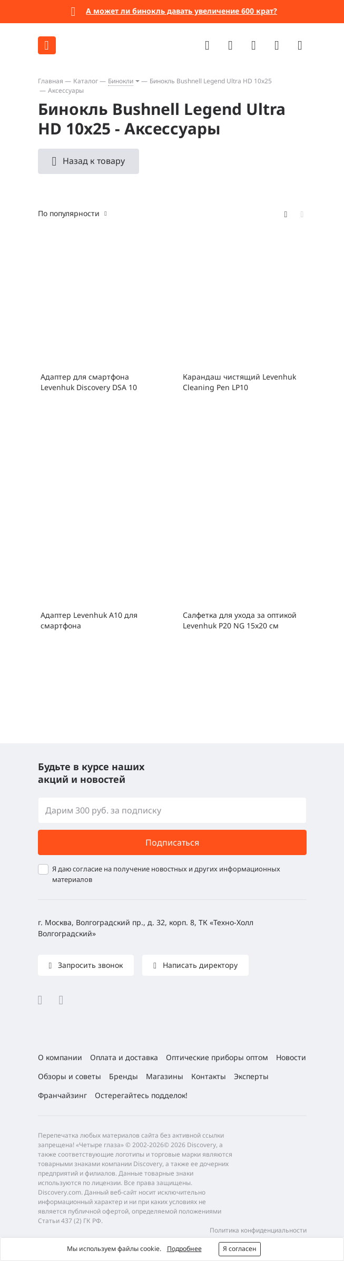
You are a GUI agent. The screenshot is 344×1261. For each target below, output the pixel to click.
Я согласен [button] (240, 1248)
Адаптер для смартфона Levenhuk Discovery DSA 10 (89, 382)
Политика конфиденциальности (258, 1230)
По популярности (69, 213)
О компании (60, 1057)
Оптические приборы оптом (217, 1057)
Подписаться (172, 842)
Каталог (85, 80)
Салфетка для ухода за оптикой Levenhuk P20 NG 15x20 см (240, 620)
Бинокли (120, 80)
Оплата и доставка (124, 1057)
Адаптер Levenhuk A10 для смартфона (89, 620)
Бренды (123, 1076)
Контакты (208, 1076)
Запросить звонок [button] (89, 965)
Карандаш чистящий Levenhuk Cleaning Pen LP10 (239, 382)
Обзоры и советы (69, 1076)
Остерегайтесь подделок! (141, 1095)
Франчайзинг (62, 1095)
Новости (291, 1057)
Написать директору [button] (199, 965)
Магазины (164, 1076)
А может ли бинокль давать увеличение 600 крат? (181, 11)
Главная (50, 80)
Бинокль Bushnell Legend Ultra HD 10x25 (211, 80)
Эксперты (251, 1076)
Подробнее (184, 1248)
